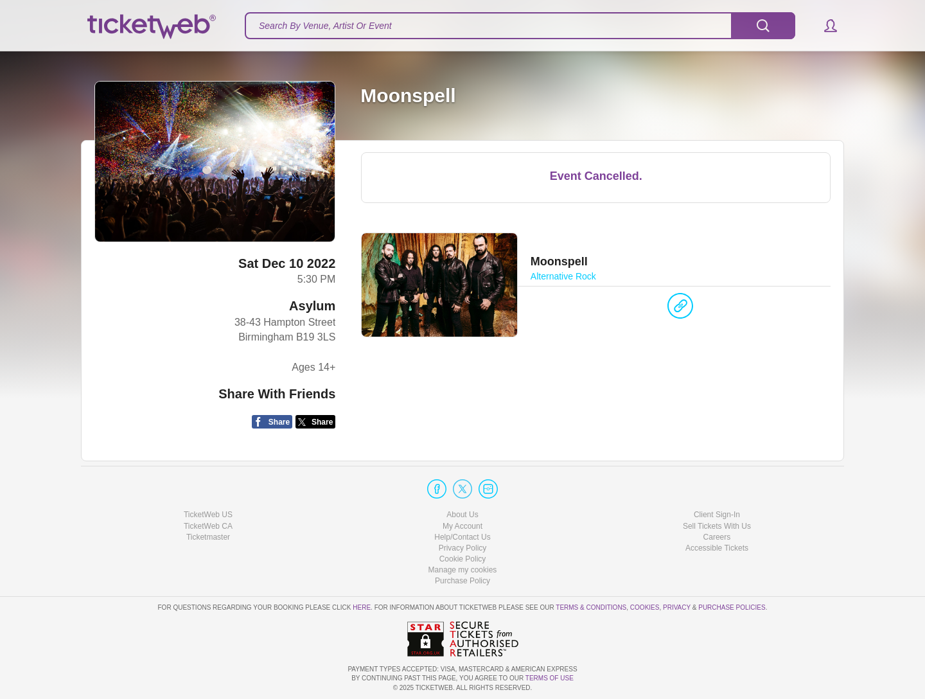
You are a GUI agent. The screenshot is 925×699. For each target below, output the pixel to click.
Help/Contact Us (462, 537)
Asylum (312, 306)
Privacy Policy (463, 548)
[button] (824, 25)
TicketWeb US (208, 514)
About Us (462, 514)
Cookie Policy (462, 558)
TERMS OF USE (549, 678)
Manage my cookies (462, 569)
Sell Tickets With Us (717, 526)
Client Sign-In (717, 514)
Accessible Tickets (716, 548)
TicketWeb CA (208, 526)
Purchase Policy (462, 580)
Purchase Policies (731, 607)
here (362, 607)
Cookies (645, 607)
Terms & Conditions (591, 607)
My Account (462, 526)
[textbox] (520, 25)
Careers (717, 537)
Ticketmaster (208, 537)
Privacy (677, 607)
